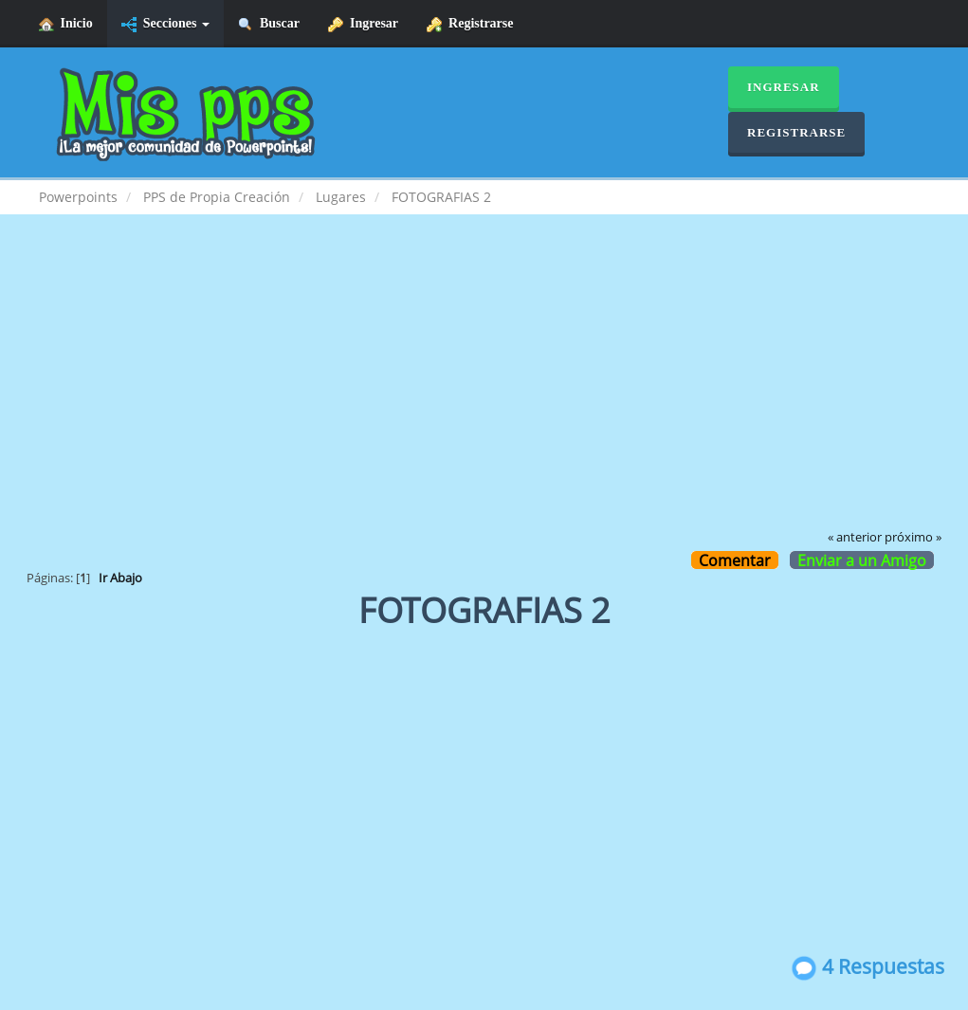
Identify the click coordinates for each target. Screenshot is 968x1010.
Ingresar (363, 24)
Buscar (269, 24)
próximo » (913, 537)
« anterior (855, 537)
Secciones (165, 24)
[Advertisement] (484, 385)
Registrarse (470, 24)
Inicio (66, 24)
